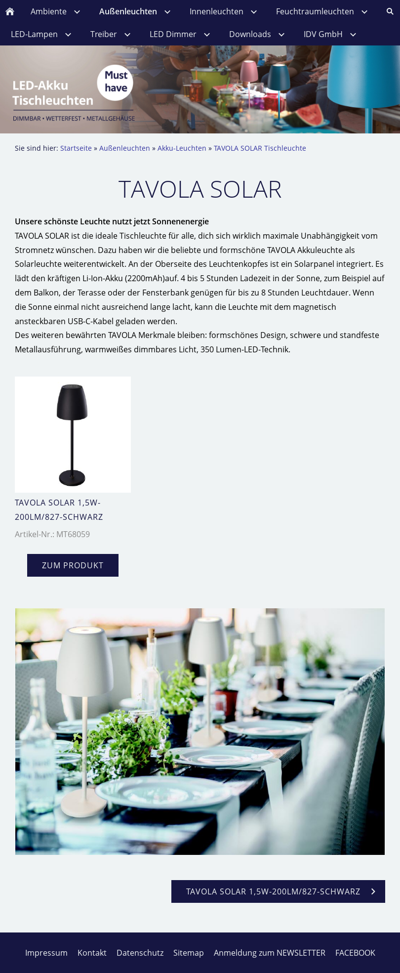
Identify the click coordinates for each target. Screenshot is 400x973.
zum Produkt (73, 565)
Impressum (46, 952)
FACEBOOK (355, 952)
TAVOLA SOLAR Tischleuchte (260, 148)
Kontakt (92, 952)
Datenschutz (140, 952)
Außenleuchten (124, 148)
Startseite (76, 148)
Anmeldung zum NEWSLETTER (269, 952)
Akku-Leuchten (182, 148)
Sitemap (188, 952)
